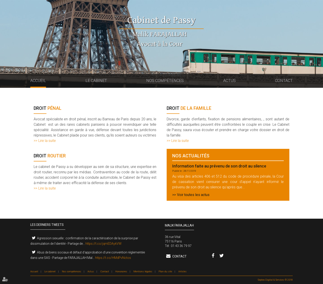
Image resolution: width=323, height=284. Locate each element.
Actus (229, 80)
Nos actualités (190, 156)
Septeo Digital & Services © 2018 (275, 279)
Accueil (38, 80)
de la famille (189, 108)
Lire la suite (47, 141)
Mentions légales (142, 271)
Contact (284, 80)
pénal (47, 108)
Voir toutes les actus (193, 195)
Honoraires (121, 271)
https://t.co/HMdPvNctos (113, 258)
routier (50, 156)
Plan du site (165, 271)
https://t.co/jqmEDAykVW (103, 243)
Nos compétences (165, 80)
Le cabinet (96, 80)
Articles (182, 271)
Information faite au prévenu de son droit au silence (219, 166)
